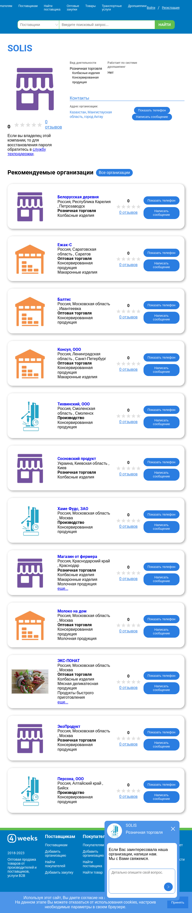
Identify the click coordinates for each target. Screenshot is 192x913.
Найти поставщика (52, 7)
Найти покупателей (55, 864)
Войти (151, 7)
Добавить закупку (59, 872)
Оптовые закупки (73, 7)
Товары (90, 6)
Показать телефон (152, 110)
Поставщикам (28, 6)
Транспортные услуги (112, 7)
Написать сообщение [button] (152, 117)
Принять (177, 902)
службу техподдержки (27, 151)
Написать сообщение (161, 213)
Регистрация (171, 7)
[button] (168, 887)
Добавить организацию (55, 853)
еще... (63, 588)
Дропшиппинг (137, 6)
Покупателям (93, 845)
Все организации (114, 172)
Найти (164, 25)
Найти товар (93, 872)
